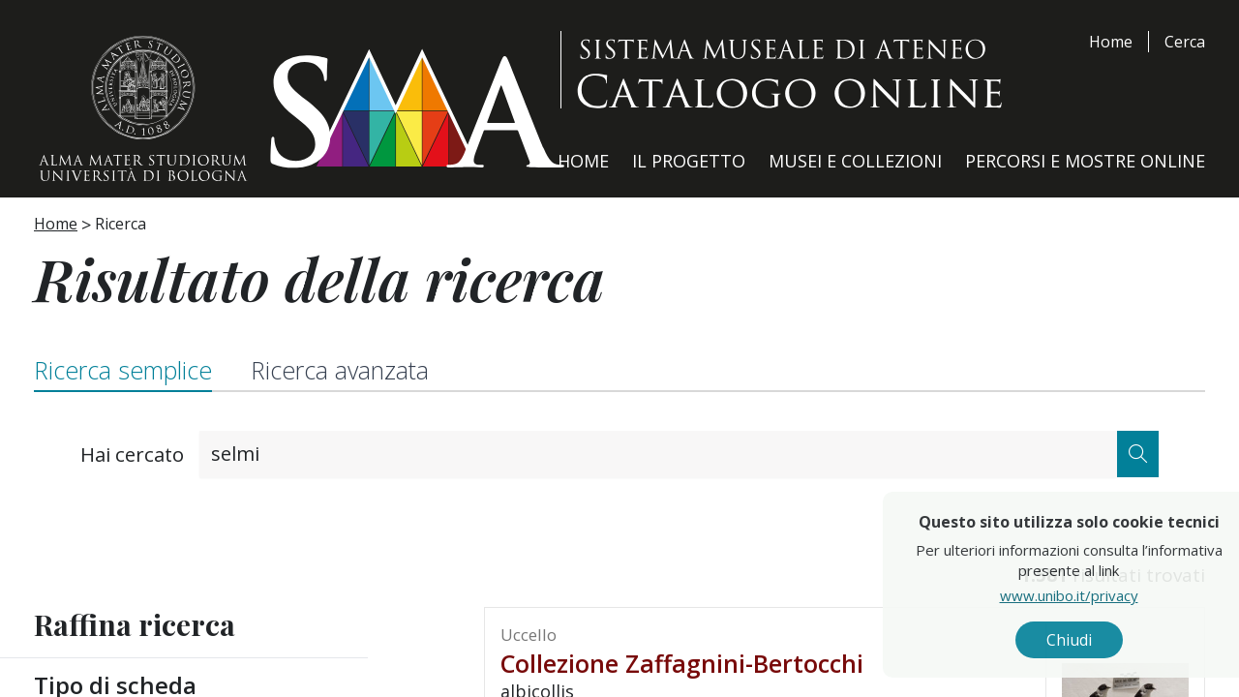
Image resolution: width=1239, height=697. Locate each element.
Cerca (1184, 41)
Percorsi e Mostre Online (1085, 160)
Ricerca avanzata (340, 369)
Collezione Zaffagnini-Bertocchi (681, 663)
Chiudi (1111, 640)
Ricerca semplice (123, 369)
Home (1111, 41)
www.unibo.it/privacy (1112, 595)
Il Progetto (688, 160)
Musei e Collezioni (855, 160)
